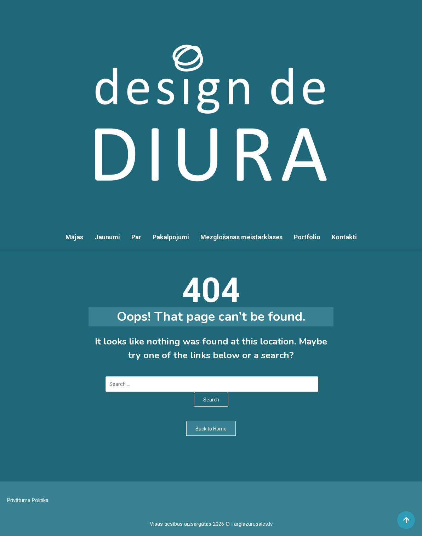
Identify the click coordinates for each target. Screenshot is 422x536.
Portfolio (307, 237)
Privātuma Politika (28, 500)
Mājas (74, 237)
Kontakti (344, 237)
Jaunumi (107, 237)
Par (136, 237)
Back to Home (211, 429)
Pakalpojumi (171, 237)
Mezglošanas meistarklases (241, 237)
